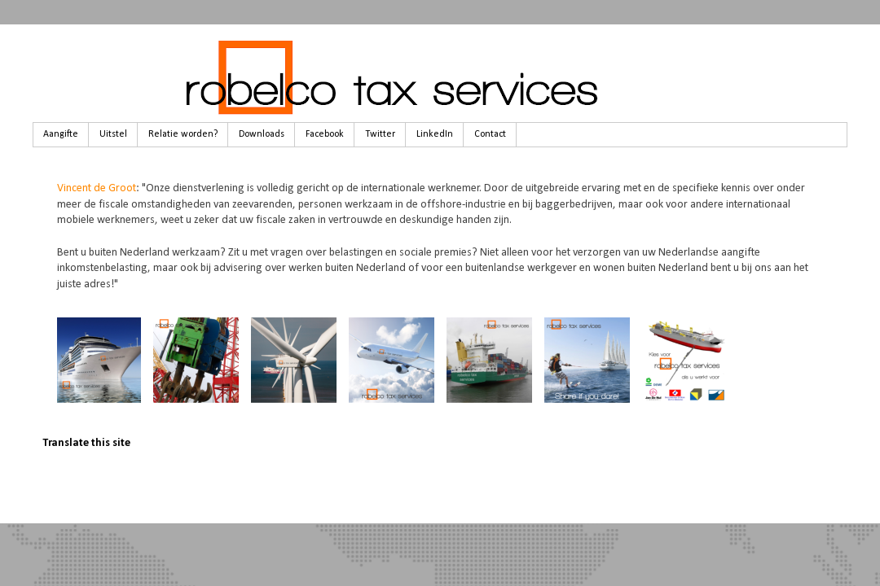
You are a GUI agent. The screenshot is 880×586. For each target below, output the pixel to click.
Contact (490, 134)
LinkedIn (434, 134)
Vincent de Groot (96, 188)
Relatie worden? (183, 134)
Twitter (380, 134)
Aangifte (60, 134)
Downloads (261, 134)
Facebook (325, 134)
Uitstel (113, 134)
